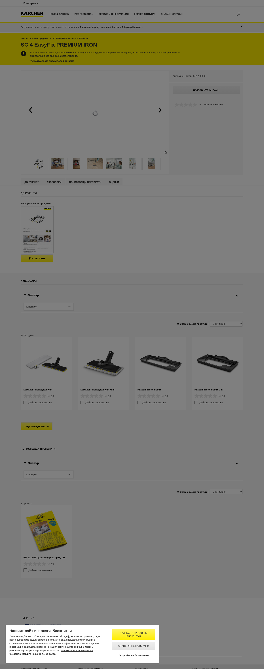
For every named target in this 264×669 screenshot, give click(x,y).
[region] (82, 644)
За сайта (51, 654)
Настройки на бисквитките (133, 655)
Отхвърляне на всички (133, 646)
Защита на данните (33, 654)
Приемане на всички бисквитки (134, 635)
